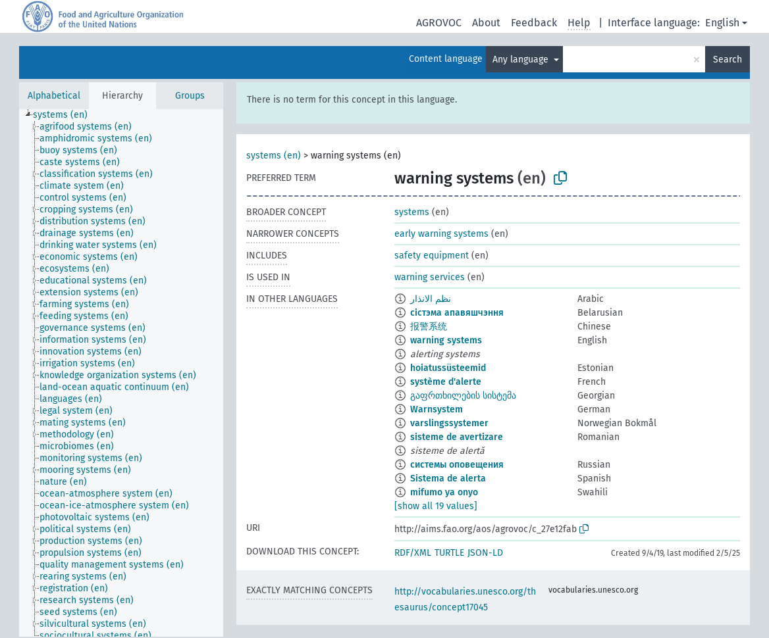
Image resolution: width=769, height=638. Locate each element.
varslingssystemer (449, 423)
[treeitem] (65, 115)
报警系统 (428, 326)
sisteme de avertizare (456, 437)
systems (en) (273, 155)
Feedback (534, 22)
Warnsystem (436, 409)
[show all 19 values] (435, 506)
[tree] (121, 373)
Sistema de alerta (448, 478)
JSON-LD (485, 552)
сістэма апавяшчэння (457, 312)
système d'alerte (445, 381)
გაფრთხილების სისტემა (463, 395)
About (486, 22)
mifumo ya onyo (444, 492)
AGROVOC (439, 22)
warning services (429, 277)
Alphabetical (54, 95)
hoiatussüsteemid (448, 368)
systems (411, 212)
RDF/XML (412, 552)
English (722, 22)
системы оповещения (457, 464)
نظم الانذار (430, 299)
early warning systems (441, 233)
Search (727, 59)
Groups (190, 95)
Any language (521, 59)
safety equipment (431, 255)
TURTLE (449, 552)
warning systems (446, 340)
